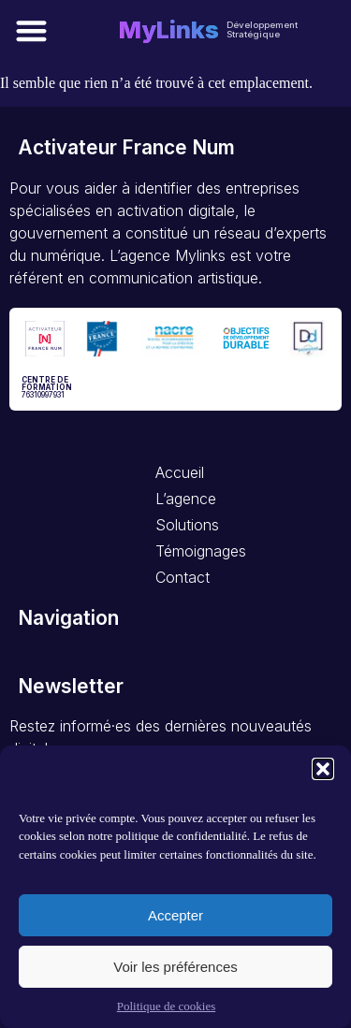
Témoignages (181, 551)
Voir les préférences (175, 967)
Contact (181, 577)
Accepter (175, 915)
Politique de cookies (166, 1006)
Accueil (179, 472)
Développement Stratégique (262, 29)
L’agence (181, 498)
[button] (323, 769)
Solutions (181, 524)
